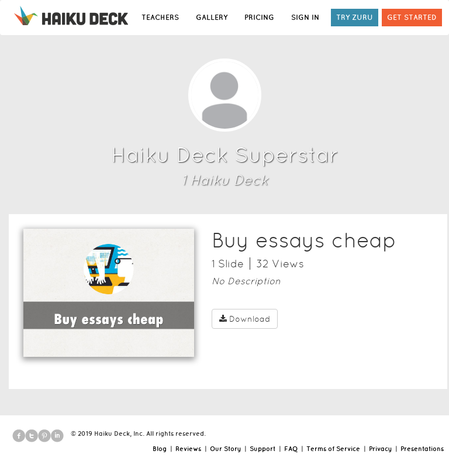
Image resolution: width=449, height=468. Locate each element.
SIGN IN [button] (305, 17)
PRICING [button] (259, 17)
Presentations (422, 448)
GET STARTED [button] (412, 17)
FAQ (291, 448)
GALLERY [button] (211, 17)
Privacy (380, 448)
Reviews (188, 448)
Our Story (225, 448)
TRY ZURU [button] (354, 17)
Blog (160, 448)
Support (262, 448)
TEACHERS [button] (160, 17)
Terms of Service (333, 448)
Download (244, 319)
